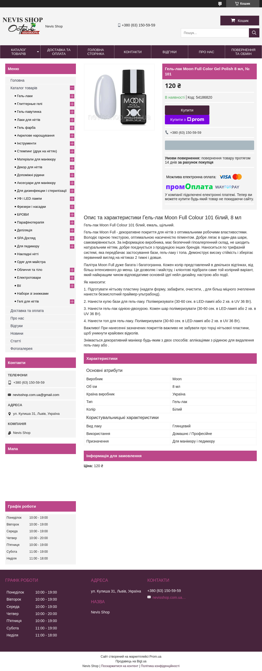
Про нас (206, 52)
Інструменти (26, 143)
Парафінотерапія (30, 222)
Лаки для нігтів (28, 120)
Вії (19, 286)
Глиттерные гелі (29, 104)
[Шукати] (254, 32)
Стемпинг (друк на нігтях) (37, 151)
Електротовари (29, 277)
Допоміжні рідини (30, 175)
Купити (187, 110)
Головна (17, 80)
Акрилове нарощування (35, 135)
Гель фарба (26, 128)
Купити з (187, 119)
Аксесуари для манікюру (36, 183)
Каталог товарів (18, 52)
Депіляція (24, 230)
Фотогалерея (21, 348)
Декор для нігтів (29, 167)
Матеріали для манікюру (36, 159)
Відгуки (169, 52)
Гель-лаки (24, 96)
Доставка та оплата (59, 52)
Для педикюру (28, 246)
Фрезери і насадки (31, 207)
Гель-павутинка (29, 112)
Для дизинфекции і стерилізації (42, 191)
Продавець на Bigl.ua (130, 661)
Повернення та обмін (243, 52)
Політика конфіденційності (160, 666)
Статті (15, 341)
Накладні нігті (27, 254)
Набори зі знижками (32, 293)
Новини (16, 333)
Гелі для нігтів (28, 301)
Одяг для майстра (31, 262)
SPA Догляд (26, 238)
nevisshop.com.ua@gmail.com (36, 395)
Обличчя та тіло (29, 270)
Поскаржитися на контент (119, 666)
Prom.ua (155, 656)
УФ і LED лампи (29, 198)
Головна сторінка (95, 52)
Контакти (133, 52)
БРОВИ (23, 214)
